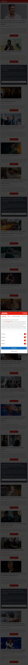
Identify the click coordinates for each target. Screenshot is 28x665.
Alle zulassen (14, 348)
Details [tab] (9, 316)
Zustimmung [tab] (3, 316)
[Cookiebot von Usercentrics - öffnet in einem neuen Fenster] (22, 313)
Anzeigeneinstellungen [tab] (16, 316)
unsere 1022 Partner (8, 321)
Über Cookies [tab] (24, 316)
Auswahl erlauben (14, 351)
